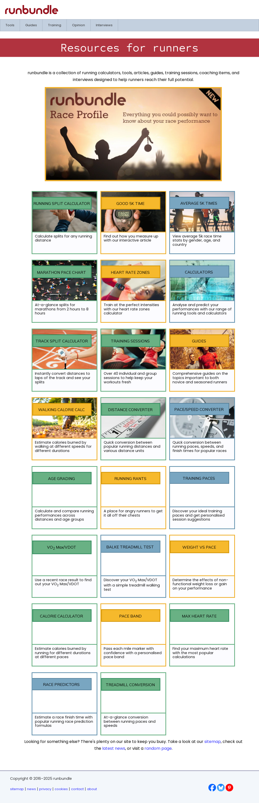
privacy (45, 789)
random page (158, 748)
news (31, 789)
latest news (113, 748)
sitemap (212, 741)
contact (77, 789)
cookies (61, 789)
